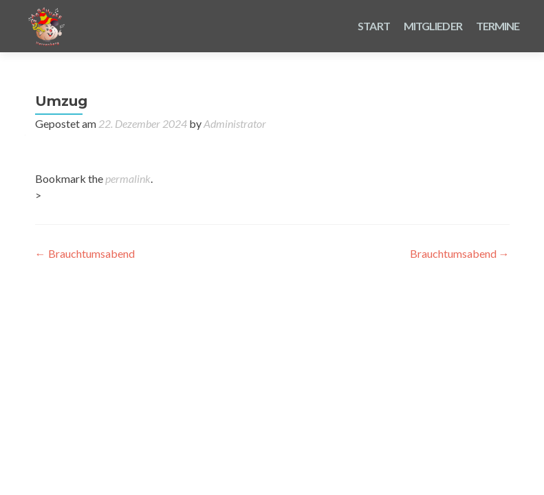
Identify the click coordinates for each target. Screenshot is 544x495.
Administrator (235, 123)
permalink (128, 178)
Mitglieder (433, 25)
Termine (498, 25)
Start (374, 25)
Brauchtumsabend (85, 253)
